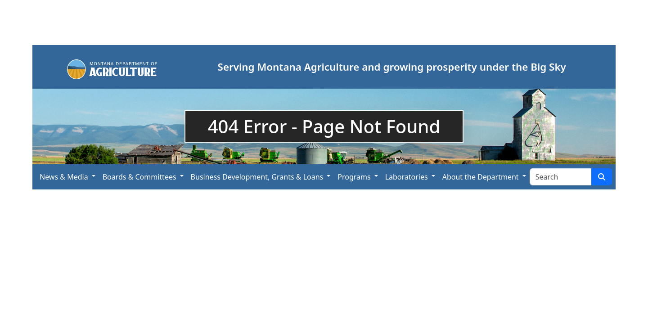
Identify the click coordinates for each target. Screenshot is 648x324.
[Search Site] (561, 176)
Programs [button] (354, 177)
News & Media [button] (64, 177)
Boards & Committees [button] (139, 177)
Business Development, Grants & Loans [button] (257, 177)
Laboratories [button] (406, 177)
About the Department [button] (480, 177)
